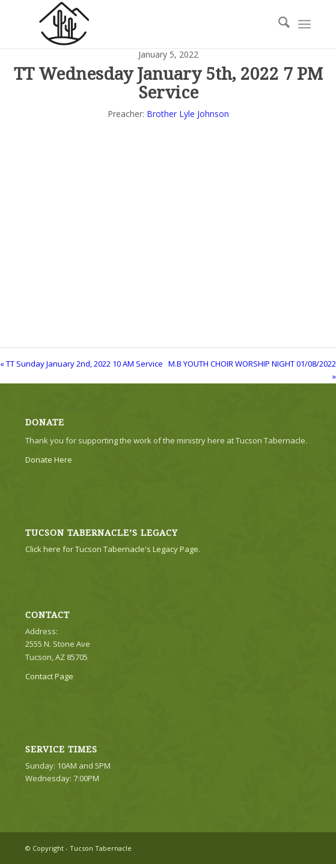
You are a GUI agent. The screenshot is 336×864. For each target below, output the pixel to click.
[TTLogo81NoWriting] (139, 24)
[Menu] (304, 24)
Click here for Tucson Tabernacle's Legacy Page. (112, 549)
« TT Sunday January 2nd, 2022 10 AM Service (81, 363)
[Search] (278, 24)
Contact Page (49, 676)
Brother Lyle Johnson (188, 113)
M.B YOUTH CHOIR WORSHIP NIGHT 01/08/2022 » (252, 370)
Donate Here (48, 459)
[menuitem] (278, 24)
